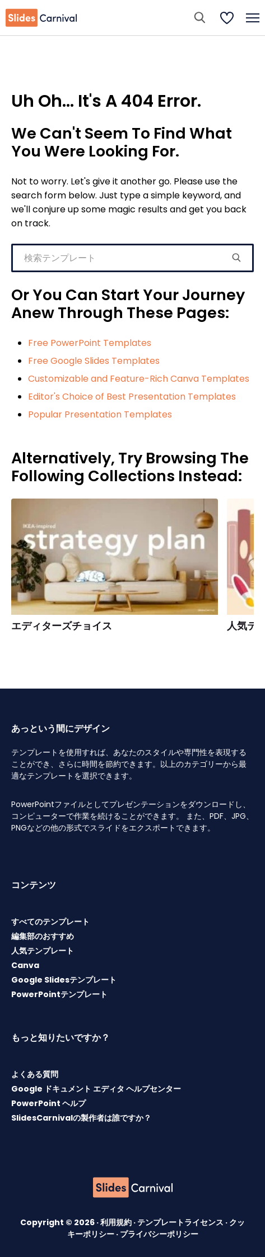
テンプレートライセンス (181, 1222)
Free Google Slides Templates (94, 360)
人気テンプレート (42, 950)
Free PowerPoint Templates (89, 342)
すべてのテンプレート (50, 921)
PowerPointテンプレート (59, 994)
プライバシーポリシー (159, 1234)
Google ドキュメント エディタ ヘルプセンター (96, 1088)
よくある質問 (34, 1074)
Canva (25, 965)
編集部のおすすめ (42, 936)
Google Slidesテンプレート (64, 979)
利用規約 (116, 1222)
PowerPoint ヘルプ (48, 1103)
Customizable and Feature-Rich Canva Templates (138, 378)
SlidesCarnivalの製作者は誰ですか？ (81, 1117)
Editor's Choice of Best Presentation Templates (132, 396)
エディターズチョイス (61, 626)
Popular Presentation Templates (100, 414)
